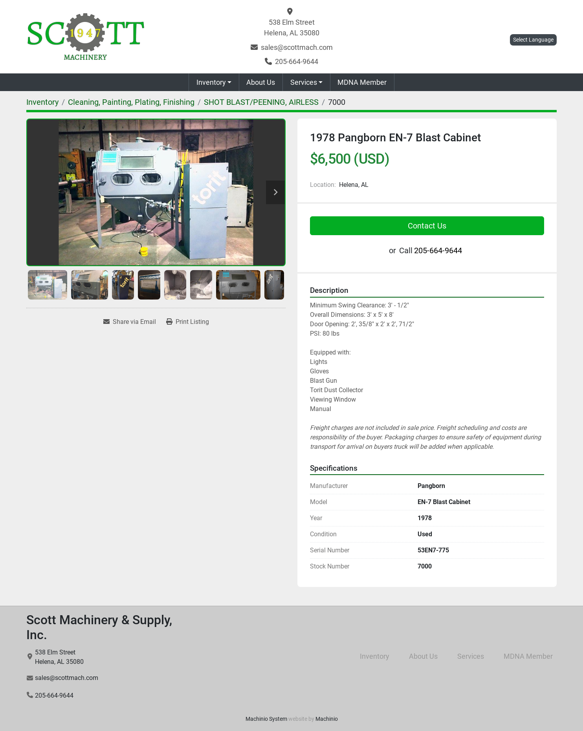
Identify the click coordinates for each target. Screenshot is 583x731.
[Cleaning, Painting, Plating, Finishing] (131, 102)
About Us (260, 82)
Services (303, 82)
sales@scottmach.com (297, 47)
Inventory (211, 82)
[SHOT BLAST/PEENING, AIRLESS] (261, 102)
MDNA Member (362, 82)
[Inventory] (42, 102)
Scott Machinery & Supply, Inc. (99, 627)
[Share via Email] (129, 321)
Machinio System (266, 719)
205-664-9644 (296, 61)
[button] (214, 82)
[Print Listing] (187, 321)
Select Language (533, 40)
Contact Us (427, 225)
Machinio (326, 719)
